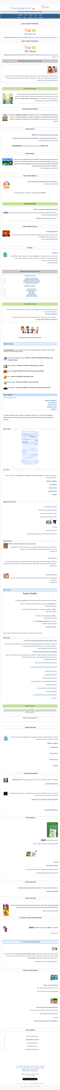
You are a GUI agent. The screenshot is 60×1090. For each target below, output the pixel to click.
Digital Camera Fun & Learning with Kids (46, 961)
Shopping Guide (25, 1070)
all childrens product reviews (28, 457)
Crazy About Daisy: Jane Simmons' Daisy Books (44, 681)
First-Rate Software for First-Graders (47, 688)
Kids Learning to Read (51, 674)
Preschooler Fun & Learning (31, 279)
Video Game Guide (31, 295)
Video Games (11, 387)
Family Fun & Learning (31, 283)
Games (19, 17)
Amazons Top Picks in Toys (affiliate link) (29, 434)
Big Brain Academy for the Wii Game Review (30, 443)
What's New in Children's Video (48, 513)
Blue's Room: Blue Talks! (51, 985)
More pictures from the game (49, 218)
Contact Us (29, 1073)
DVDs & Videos (11, 365)
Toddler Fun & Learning (31, 278)
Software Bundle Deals (50, 659)
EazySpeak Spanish (52, 231)
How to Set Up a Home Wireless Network (46, 662)
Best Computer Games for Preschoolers (46, 1020)
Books (31, 15)
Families (53, 409)
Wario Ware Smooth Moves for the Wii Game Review (30, 458)
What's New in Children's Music (48, 516)
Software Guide (32, 289)
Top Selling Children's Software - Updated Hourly (27, 192)
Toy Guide (31, 292)
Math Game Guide (51, 611)
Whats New (36, 444)
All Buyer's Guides (51, 626)
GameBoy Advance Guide (49, 623)
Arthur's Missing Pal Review (50, 910)
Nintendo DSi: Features (51, 810)
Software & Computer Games (15, 357)
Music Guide (31, 293)
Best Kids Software (35, 439)
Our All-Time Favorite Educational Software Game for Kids (40, 640)
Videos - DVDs (26, 1066)
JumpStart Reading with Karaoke (48, 209)
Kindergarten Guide (50, 606)
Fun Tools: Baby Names (32, 1036)
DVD (26, 15)
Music (40, 15)
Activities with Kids (32, 460)
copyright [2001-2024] (36, 1083)
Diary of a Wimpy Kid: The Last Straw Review (45, 843)
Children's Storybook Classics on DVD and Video (22, 543)
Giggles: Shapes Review (51, 183)
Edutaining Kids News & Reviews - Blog (30, 337)
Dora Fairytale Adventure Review (49, 1013)
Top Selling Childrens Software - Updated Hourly (31, 463)
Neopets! (55, 252)
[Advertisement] (30, 1052)
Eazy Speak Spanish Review (50, 239)
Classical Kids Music (51, 684)
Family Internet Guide (31, 296)
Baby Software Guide (50, 618)
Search (41, 17)
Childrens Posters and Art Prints (29, 432)
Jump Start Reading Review (49, 215)
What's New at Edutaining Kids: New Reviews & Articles (42, 533)
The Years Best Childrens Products (31, 452)
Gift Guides (6, 469)
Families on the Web (32, 456)
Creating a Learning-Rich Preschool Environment (44, 667)
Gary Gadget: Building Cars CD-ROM (47, 135)
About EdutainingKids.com (26, 439)
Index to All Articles (34, 1069)
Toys (36, 15)
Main (34, 1075)
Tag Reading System (52, 865)
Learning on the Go (51, 574)
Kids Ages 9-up (51, 407)
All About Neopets (52, 262)
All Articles (54, 698)
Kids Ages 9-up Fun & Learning (31, 281)
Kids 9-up (38, 1067)
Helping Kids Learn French (50, 678)
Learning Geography (51, 691)
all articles (18, 417)
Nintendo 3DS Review (52, 783)
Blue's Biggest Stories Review (49, 168)
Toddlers (24, 1067)
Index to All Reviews (26, 1069)
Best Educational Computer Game (47, 648)
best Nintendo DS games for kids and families (44, 37)
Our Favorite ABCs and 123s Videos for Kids (45, 694)
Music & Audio (11, 382)
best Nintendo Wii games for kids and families (30, 445)
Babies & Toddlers (50, 400)
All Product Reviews (25, 431)
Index (24, 17)
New (35, 17)
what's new (30, 417)
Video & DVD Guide (31, 290)
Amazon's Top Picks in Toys (31, 146)
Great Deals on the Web (32, 1039)
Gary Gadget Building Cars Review (48, 140)
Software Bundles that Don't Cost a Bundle (45, 651)
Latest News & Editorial (50, 506)
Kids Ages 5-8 (52, 404)
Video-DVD (34, 455)
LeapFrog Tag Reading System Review (47, 872)
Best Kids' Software (51, 314)
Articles (30, 17)
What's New (23, 1073)
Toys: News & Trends (51, 530)
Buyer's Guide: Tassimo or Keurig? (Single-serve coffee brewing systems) (22, 633)
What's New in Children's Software (48, 510)
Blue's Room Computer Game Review (47, 991)
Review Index (29, 453)
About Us (33, 1073)
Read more (53, 551)
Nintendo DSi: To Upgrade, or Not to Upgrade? (45, 799)
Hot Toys (54, 527)
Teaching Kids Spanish (51, 671)
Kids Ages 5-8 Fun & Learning (32, 280)
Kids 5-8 (34, 1067)
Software (20, 15)
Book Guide (32, 291)
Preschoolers (52, 402)
